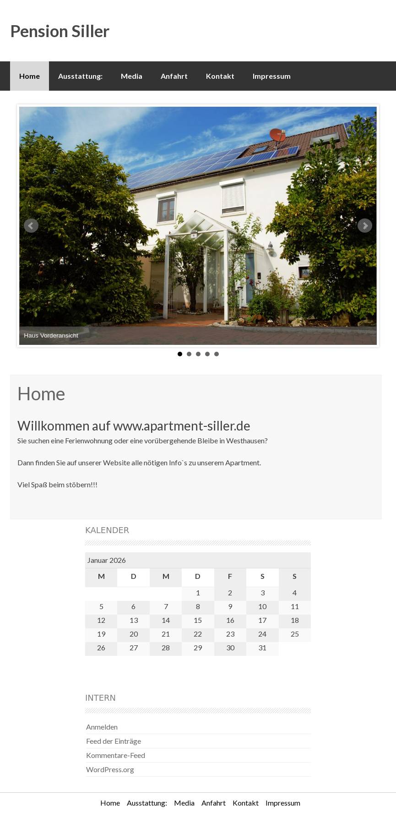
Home (29, 75)
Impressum (272, 75)
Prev (31, 225)
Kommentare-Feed (115, 755)
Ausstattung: (80, 75)
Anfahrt (174, 75)
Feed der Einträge (113, 740)
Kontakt (220, 75)
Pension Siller (59, 31)
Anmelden (102, 726)
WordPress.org (110, 769)
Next (365, 225)
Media (131, 75)
